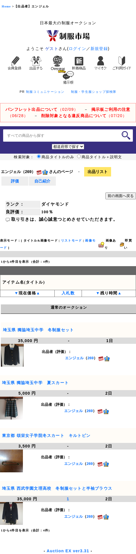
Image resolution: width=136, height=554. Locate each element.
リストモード (71, 240)
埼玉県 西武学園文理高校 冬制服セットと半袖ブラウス (57, 488)
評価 (15, 181)
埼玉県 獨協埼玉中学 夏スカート (35, 382)
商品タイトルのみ (55, 157)
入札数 (68, 293)
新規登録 (99, 48)
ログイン (77, 48)
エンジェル (74, 358)
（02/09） (41, 109)
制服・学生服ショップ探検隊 (94, 91)
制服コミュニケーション (45, 91)
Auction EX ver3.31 (68, 551)
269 (90, 358)
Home (6, 6)
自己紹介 (42, 181)
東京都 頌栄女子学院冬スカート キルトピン (46, 435)
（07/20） (84, 115)
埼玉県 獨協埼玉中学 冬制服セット (38, 330)
